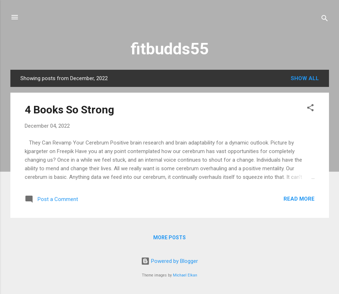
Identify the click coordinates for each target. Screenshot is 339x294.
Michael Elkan (185, 275)
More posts (169, 237)
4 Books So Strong (69, 109)
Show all (305, 78)
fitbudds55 (170, 48)
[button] (310, 108)
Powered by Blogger (169, 261)
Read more (299, 199)
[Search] (324, 19)
